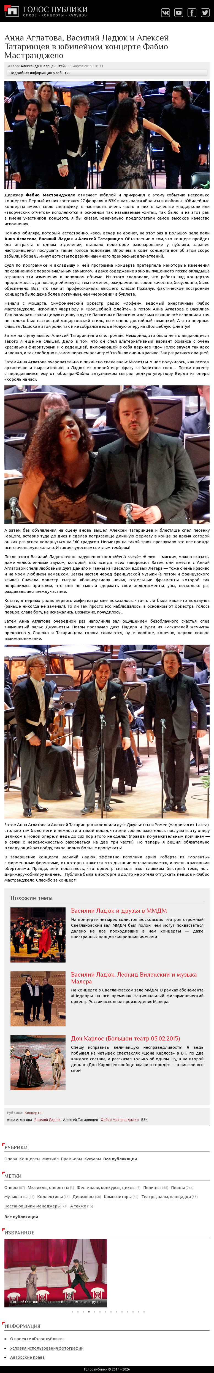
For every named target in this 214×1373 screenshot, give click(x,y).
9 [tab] (116, 1312)
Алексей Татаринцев (80, 1119)
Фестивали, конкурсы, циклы (106, 1187)
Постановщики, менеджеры (32, 1206)
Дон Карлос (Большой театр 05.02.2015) (125, 1038)
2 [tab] (78, 1312)
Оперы (11, 1187)
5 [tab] (94, 1312)
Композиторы (118, 1196)
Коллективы (50, 1196)
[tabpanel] (55, 1273)
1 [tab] (72, 1312)
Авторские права (27, 1357)
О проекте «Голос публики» (37, 1338)
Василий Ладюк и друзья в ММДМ (119, 910)
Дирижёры (83, 1196)
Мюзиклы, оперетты (48, 1187)
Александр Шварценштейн (44, 66)
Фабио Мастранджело (120, 1119)
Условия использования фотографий (46, 1348)
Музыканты (16, 1196)
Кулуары (92, 1158)
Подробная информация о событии (40, 73)
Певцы (178, 1187)
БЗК (144, 1119)
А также (78, 1206)
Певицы (151, 1187)
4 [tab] (89, 1312)
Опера (10, 1158)
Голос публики (95, 1369)
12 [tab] (133, 1312)
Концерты (29, 1158)
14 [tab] (144, 1312)
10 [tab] (122, 1312)
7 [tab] (105, 1312)
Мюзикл (50, 1158)
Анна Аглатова (19, 1119)
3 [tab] (83, 1312)
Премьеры (71, 1158)
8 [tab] (111, 1312)
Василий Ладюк (47, 1119)
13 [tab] (138, 1312)
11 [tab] (127, 1312)
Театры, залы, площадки (166, 1196)
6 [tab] (100, 1312)
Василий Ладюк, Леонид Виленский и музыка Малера (134, 978)
